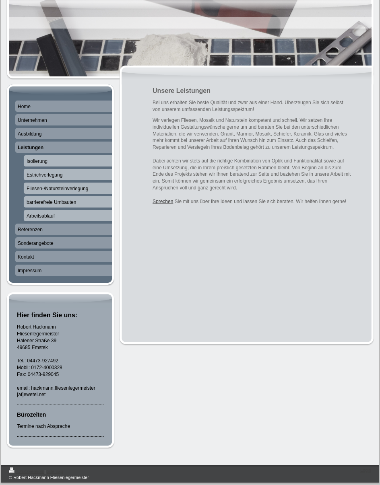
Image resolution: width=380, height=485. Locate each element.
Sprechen (163, 201)
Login (365, 470)
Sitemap (55, 471)
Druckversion (26, 471)
